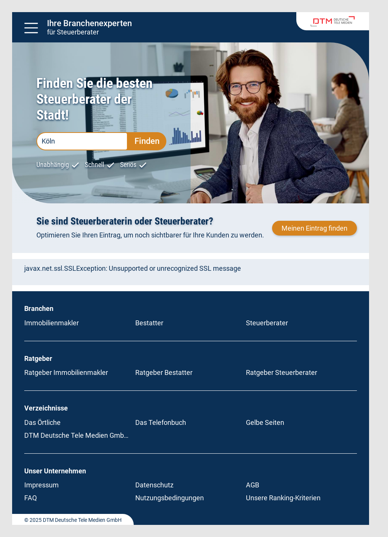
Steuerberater (267, 323)
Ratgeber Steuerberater (281, 372)
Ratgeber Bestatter (163, 372)
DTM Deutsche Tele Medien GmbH (76, 435)
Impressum (41, 485)
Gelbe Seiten (265, 422)
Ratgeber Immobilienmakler (66, 372)
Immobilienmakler (51, 323)
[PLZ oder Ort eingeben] (82, 141)
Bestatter (149, 323)
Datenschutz (154, 485)
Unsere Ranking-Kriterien (283, 498)
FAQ (30, 498)
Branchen (38, 308)
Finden (147, 141)
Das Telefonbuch (160, 422)
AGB (252, 485)
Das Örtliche (42, 422)
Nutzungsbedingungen (169, 498)
